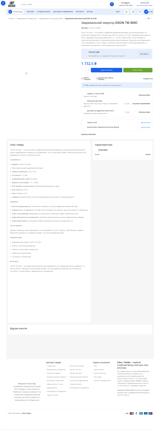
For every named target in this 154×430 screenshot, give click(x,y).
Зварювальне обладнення (56, 370)
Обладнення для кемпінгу (79, 377)
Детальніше (145, 122)
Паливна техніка (75, 384)
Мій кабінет (144, 54)
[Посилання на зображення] (27, 371)
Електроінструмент (54, 373)
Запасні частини (75, 370)
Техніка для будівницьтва (79, 380)
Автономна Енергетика (55, 380)
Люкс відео (98, 377)
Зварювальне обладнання (27, 18)
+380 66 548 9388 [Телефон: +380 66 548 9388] (125, 5)
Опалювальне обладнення (56, 391)
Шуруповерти (52, 388)
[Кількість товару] (85, 70)
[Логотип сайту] (12, 4)
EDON (148, 154)
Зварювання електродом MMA (51, 18)
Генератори (51, 366)
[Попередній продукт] (146, 18)
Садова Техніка (52, 395)
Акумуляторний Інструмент (57, 377)
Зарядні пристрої (76, 373)
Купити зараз (138, 70)
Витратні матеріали (77, 366)
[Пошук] (67, 4)
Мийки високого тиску (55, 384)
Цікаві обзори (99, 370)
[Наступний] (151, 18)
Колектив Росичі (100, 373)
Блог (95, 366)
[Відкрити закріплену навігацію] (16, 12)
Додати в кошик (107, 70)
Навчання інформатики (102, 380)
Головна (11, 18)
